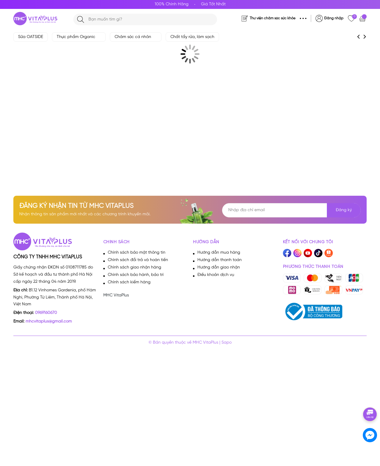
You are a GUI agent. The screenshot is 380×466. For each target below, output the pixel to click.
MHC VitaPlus (116, 295)
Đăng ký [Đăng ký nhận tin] (344, 210)
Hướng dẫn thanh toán (219, 260)
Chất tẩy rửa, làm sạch (192, 37)
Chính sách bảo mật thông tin (136, 252)
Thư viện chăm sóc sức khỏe (272, 18)
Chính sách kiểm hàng (129, 282)
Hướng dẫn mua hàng (218, 252)
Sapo (226, 342)
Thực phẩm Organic (79, 37)
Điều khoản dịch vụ (215, 275)
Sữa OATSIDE (30, 37)
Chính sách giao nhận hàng (134, 267)
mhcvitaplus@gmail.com (49, 321)
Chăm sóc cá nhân (136, 37)
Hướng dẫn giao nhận (218, 267)
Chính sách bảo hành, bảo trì (136, 275)
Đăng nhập (333, 18)
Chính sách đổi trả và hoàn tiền (138, 260)
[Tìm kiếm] (80, 19)
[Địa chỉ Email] (291, 210)
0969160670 (46, 313)
